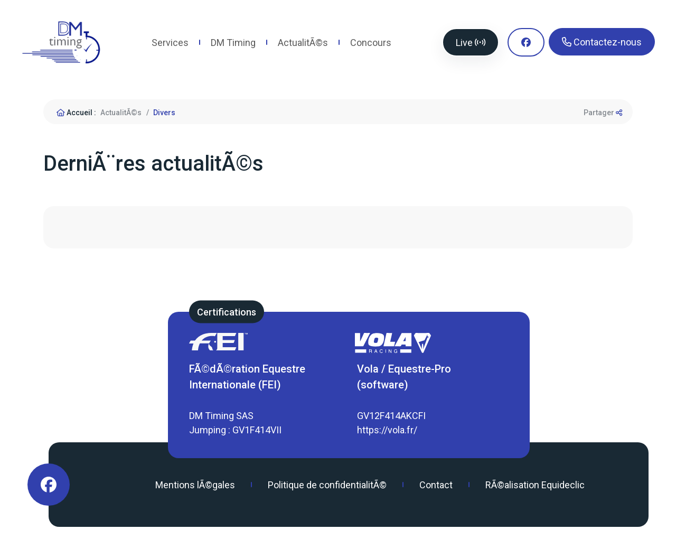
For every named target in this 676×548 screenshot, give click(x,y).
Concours (370, 42)
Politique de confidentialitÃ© (327, 484)
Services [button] (170, 42)
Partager (603, 112)
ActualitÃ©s (303, 42)
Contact (436, 484)
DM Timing (233, 42)
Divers (164, 112)
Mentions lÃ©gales (195, 484)
